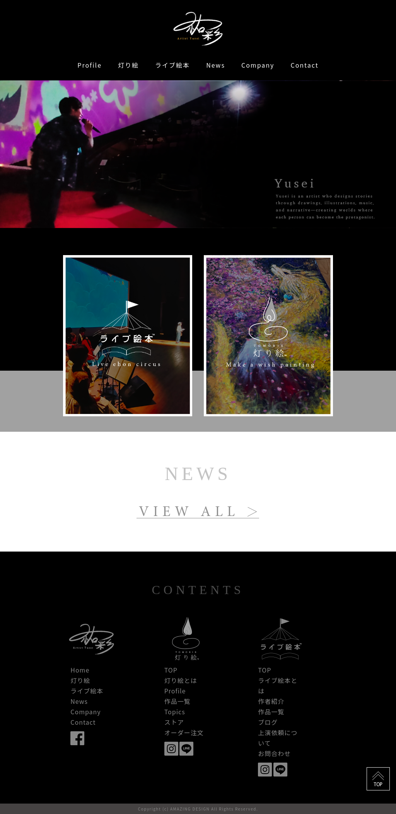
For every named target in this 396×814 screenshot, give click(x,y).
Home (79, 669)
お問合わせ (274, 753)
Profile (89, 65)
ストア (174, 722)
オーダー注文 (184, 732)
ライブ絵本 (172, 65)
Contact (304, 65)
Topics (174, 711)
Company (257, 65)
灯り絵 (128, 65)
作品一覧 (177, 701)
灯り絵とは (180, 680)
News (215, 65)
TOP (171, 669)
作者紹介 (271, 701)
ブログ (268, 722)
